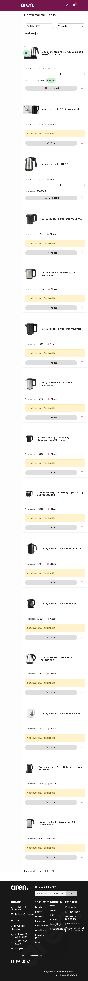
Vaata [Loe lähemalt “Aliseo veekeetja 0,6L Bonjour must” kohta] (53, 143)
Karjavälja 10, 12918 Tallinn (21, 935)
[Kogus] (40, 73)
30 (46, 871)
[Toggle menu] (13, 5)
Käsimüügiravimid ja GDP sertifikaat (74, 929)
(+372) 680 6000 (21, 942)
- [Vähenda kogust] (29, 73)
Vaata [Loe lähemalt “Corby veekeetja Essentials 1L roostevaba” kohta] (53, 692)
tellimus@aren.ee (24, 914)
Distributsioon (72, 912)
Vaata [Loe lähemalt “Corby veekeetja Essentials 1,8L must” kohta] (53, 582)
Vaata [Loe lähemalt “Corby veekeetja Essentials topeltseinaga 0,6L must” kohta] (53, 802)
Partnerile (70, 907)
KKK (52, 915)
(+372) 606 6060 (21, 908)
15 (40, 871)
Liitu (72, 893)
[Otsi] (67, 5)
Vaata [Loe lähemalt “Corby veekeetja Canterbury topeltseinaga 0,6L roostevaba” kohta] (53, 527)
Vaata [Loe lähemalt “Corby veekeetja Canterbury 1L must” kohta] (53, 362)
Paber (38, 912)
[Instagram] (18, 961)
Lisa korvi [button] (54, 88)
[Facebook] (12, 961)
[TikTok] (28, 961)
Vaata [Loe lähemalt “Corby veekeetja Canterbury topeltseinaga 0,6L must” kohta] (53, 472)
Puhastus (40, 921)
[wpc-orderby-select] (71, 26)
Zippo (38, 942)
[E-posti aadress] (52, 893)
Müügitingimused (59, 924)
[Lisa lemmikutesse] (82, 88)
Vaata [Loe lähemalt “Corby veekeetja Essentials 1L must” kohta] (53, 637)
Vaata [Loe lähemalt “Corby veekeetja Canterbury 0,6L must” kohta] (53, 252)
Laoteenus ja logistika (70, 917)
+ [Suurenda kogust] (51, 73)
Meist (53, 910)
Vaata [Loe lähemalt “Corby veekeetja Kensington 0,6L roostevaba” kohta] (53, 857)
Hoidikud (39, 916)
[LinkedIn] (23, 961)
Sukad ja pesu (39, 936)
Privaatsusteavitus (60, 929)
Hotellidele (40, 930)
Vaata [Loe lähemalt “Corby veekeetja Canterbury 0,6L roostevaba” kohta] (53, 307)
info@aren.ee (22, 948)
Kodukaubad (41, 926)
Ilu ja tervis (40, 907)
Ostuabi (54, 919)
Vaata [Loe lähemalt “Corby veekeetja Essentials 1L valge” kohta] (53, 747)
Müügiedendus (72, 923)
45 (53, 871)
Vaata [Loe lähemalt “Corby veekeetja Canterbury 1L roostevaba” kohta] (53, 417)
